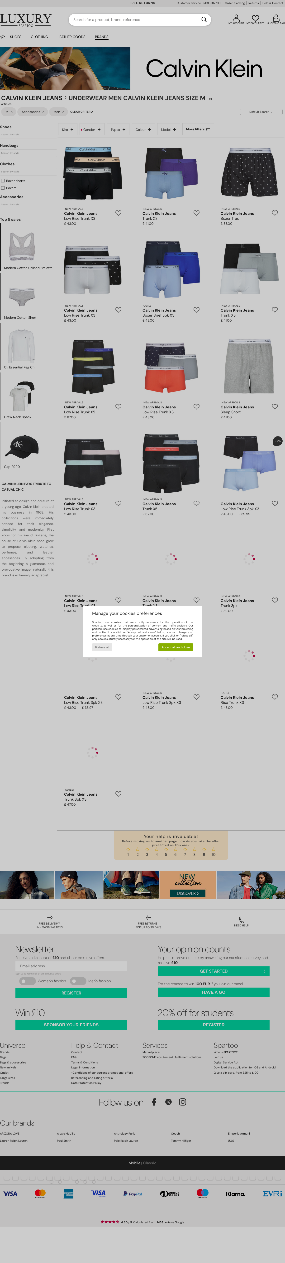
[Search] (204, 20)
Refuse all (102, 647)
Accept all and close (176, 647)
